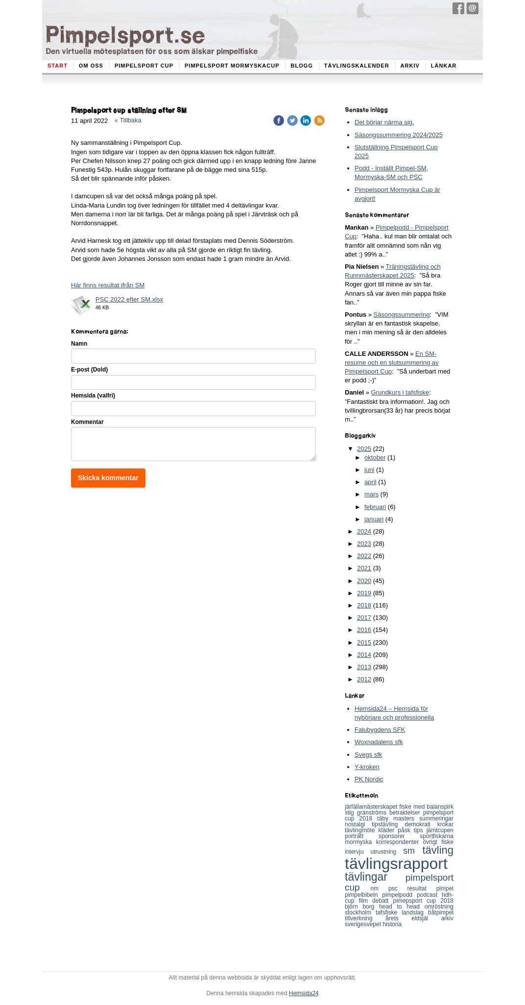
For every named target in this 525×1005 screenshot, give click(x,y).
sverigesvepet (363, 924)
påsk (405, 830)
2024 (364, 531)
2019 (364, 593)
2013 (364, 667)
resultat (421, 888)
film (365, 900)
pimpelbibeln (363, 894)
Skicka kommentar (108, 478)
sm (412, 851)
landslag (415, 912)
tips (420, 830)
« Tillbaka (128, 120)
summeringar (436, 818)
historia (392, 924)
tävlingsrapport (396, 863)
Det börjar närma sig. (384, 122)
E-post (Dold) (89, 369)
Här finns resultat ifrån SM (107, 285)
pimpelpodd (399, 894)
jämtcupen (440, 830)
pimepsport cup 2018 (423, 900)
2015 (364, 642)
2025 (364, 448)
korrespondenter (399, 842)
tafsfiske (389, 912)
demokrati (421, 824)
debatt (382, 900)
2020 (364, 580)
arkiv (447, 918)
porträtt (362, 836)
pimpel (444, 888)
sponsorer (399, 836)
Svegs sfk (368, 754)
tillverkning (365, 918)
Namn (79, 343)
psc (397, 888)
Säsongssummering (402, 314)
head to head (402, 906)
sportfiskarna (436, 836)
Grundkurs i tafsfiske (400, 392)
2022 (364, 556)
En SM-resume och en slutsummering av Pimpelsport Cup (391, 362)
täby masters (398, 818)
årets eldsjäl (413, 918)
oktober (374, 457)
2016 (364, 629)
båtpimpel (440, 912)
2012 (364, 679)
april (370, 482)
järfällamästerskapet (372, 806)
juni (369, 469)
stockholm (360, 912)
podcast (429, 894)
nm (379, 888)
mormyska (360, 842)
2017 (364, 617)
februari (375, 507)
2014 (364, 654)
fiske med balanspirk (426, 806)
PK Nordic (369, 779)
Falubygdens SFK (380, 729)
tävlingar (375, 876)
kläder (388, 830)
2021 (364, 568)
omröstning (439, 906)
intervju (357, 851)
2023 (364, 543)
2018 (364, 605)
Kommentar (87, 422)
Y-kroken (367, 767)
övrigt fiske (438, 842)
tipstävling (388, 824)
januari (373, 519)
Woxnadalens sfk (379, 742)
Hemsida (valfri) (93, 395)
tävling (437, 850)
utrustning (386, 851)
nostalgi (358, 824)
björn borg (362, 906)
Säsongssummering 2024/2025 (399, 135)
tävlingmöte (362, 830)
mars (371, 494)
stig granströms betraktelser (384, 812)
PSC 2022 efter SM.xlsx (129, 299)
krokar (445, 824)
